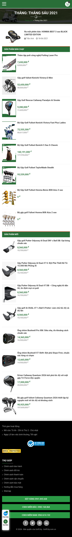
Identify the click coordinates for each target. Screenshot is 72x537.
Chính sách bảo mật (12, 483)
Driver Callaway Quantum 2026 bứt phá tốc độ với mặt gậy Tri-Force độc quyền (42, 376)
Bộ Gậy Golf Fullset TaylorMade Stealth (35, 167)
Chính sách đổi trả (11, 470)
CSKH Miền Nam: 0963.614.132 (36, 515)
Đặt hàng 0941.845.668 (36, 499)
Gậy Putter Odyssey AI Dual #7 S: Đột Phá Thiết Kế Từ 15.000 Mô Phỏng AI (42, 264)
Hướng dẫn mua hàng (13, 487)
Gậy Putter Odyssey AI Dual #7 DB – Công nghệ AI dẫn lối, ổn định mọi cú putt (42, 287)
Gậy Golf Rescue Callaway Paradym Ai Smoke (38, 100)
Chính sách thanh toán (13, 474)
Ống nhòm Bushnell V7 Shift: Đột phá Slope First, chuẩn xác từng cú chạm (43, 354)
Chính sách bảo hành (13, 466)
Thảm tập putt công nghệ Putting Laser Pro (37, 55)
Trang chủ (29, 20)
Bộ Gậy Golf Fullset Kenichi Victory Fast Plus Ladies (41, 122)
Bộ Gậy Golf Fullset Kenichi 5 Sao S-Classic (37, 145)
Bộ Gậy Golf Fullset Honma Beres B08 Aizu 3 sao (40, 190)
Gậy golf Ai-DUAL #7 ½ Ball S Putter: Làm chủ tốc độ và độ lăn (43, 309)
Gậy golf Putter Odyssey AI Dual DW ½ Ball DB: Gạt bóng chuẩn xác (43, 242)
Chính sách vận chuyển (14, 479)
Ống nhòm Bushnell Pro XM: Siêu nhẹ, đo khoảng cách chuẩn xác (42, 331)
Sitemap (7, 491)
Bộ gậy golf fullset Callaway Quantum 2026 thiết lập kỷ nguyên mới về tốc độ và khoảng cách (43, 399)
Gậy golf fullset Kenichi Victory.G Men (35, 78)
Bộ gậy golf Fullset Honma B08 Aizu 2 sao (37, 212)
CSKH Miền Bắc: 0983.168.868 (36, 507)
